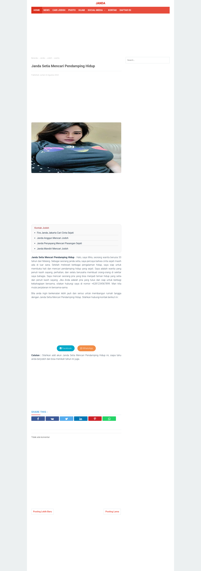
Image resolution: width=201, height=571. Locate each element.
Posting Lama (112, 511)
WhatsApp (86, 348)
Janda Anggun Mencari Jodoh (52, 238)
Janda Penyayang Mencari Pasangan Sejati (59, 243)
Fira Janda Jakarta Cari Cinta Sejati (55, 232)
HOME (37, 10)
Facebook (66, 348)
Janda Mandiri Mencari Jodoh (52, 248)
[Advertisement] (100, 34)
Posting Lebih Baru (42, 511)
